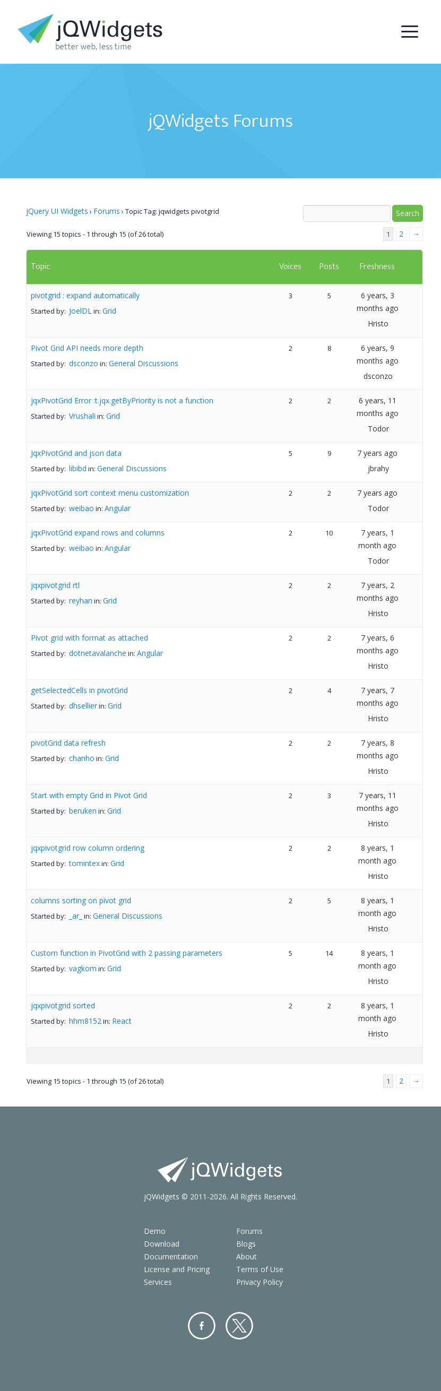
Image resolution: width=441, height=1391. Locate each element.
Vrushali (82, 416)
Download (161, 1244)
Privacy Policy (259, 1282)
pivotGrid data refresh (68, 743)
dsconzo (83, 363)
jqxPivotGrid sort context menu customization (110, 493)
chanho (81, 758)
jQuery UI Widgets (57, 211)
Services (158, 1282)
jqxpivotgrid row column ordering (87, 848)
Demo (155, 1231)
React (122, 1021)
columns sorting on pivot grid (81, 900)
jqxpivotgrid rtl (55, 585)
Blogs (246, 1244)
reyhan (80, 600)
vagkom (83, 968)
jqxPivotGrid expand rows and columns (98, 533)
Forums (106, 211)
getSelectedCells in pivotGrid (79, 690)
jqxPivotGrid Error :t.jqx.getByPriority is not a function (122, 400)
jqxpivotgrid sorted (63, 1005)
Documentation (171, 1256)
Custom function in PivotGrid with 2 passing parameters (126, 953)
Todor (378, 429)
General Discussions (143, 363)
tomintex (84, 863)
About (246, 1256)
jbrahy (378, 468)
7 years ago (377, 453)
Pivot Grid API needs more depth (87, 348)
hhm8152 (85, 1021)
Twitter (239, 1326)
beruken (83, 811)
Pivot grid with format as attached (89, 638)
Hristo (378, 323)
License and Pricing (177, 1269)
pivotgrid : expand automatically (85, 295)
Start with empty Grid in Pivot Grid (89, 795)
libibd (78, 468)
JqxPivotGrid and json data (76, 453)
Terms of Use (259, 1269)
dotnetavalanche (97, 653)
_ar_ (75, 916)
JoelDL (80, 311)
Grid (109, 311)
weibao (81, 508)
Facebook (201, 1326)
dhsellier (83, 706)
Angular (118, 508)
